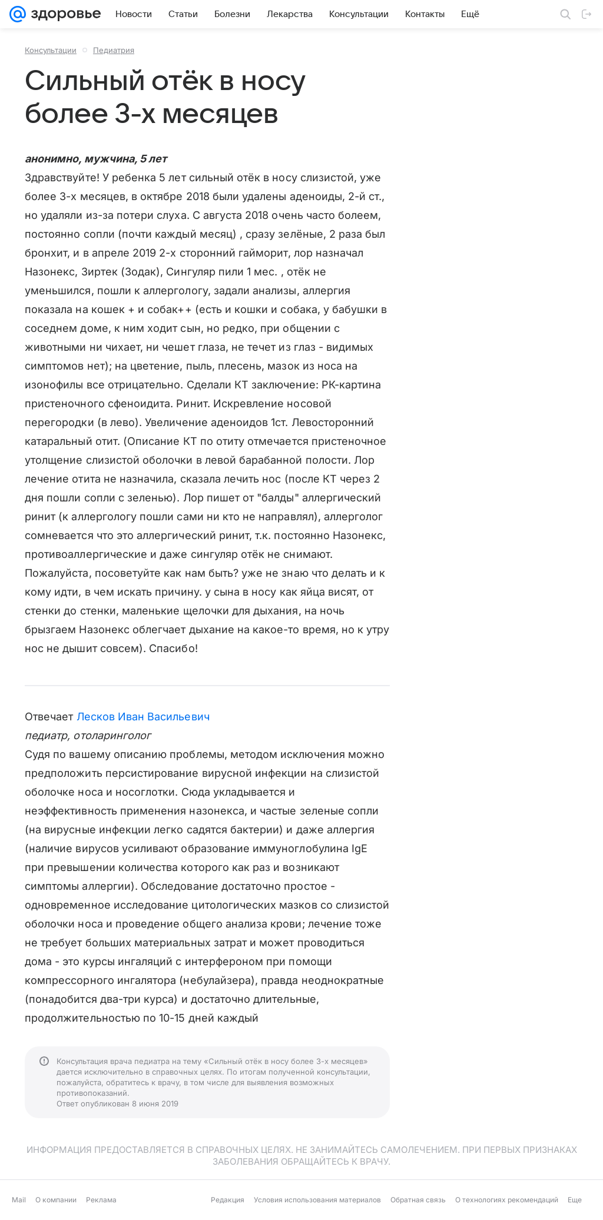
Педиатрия (113, 50)
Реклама (101, 1199)
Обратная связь (418, 1199)
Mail (19, 1199)
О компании (56, 1199)
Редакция (227, 1199)
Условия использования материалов (317, 1199)
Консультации (51, 50)
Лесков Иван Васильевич (143, 716)
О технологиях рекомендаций (506, 1199)
